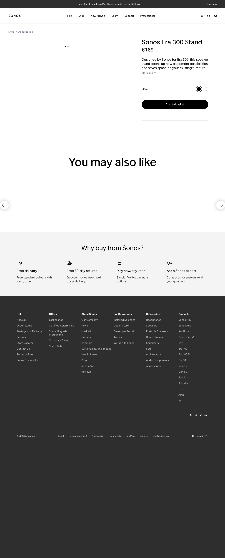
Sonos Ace (184, 429)
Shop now (212, 4)
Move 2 (182, 475)
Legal (61, 539)
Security (144, 539)
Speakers (151, 429)
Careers (86, 441)
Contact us (174, 381)
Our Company (89, 423)
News (84, 429)
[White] (205, 89)
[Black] (199, 89)
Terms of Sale (25, 458)
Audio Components (157, 464)
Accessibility (98, 539)
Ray (180, 446)
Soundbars (152, 446)
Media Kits (87, 435)
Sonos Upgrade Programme (58, 437)
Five (180, 493)
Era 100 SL (184, 458)
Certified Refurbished (61, 429)
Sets (148, 452)
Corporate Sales (58, 444)
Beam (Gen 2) (186, 441)
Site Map (130, 539)
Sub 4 (181, 481)
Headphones (153, 423)
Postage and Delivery (29, 435)
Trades (118, 441)
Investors (86, 446)
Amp (181, 498)
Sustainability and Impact (96, 452)
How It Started (89, 458)
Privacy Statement (78, 539)
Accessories (25, 31)
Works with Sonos (124, 446)
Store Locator (25, 446)
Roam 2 (182, 469)
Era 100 (182, 452)
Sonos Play (184, 423)
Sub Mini (183, 487)
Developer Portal (124, 435)
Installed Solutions (124, 423)
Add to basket (175, 104)
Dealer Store (121, 429)
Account (22, 423)
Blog (84, 464)
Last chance (56, 423)
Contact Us (23, 452)
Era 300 (182, 464)
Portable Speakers (157, 435)
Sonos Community (27, 464)
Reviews (86, 475)
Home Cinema (154, 441)
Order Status (24, 429)
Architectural (153, 458)
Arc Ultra (183, 435)
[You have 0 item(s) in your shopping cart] (215, 16)
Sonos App (87, 469)
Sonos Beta (55, 450)
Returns (21, 441)
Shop (11, 31)
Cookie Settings (161, 539)
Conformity (115, 539)
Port (180, 504)
